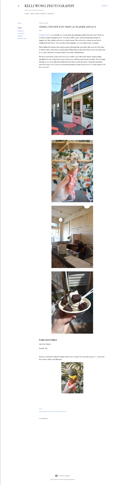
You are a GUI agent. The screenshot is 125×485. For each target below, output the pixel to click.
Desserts (20, 31)
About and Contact (38, 14)
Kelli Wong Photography (49, 6)
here (95, 357)
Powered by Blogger (62, 476)
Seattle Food (21, 38)
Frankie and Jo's (45, 35)
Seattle (19, 36)
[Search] (104, 6)
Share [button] (19, 23)
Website (50, 14)
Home (27, 14)
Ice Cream (21, 33)
